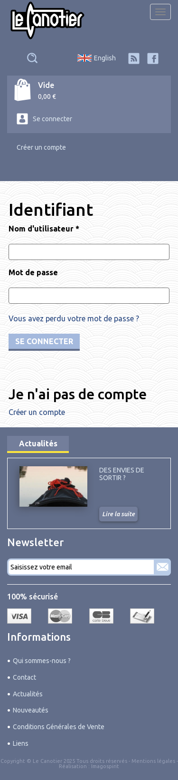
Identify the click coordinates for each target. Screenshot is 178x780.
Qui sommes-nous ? (42, 660)
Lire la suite (118, 513)
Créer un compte (41, 147)
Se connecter (52, 119)
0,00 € (47, 96)
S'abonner (162, 567)
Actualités (38, 443)
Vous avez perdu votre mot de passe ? (74, 318)
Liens (20, 743)
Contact (24, 677)
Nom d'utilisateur (44, 228)
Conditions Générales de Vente (58, 727)
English (105, 58)
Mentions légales (153, 761)
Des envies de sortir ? (121, 473)
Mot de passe (33, 272)
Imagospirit (105, 766)
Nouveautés (30, 710)
